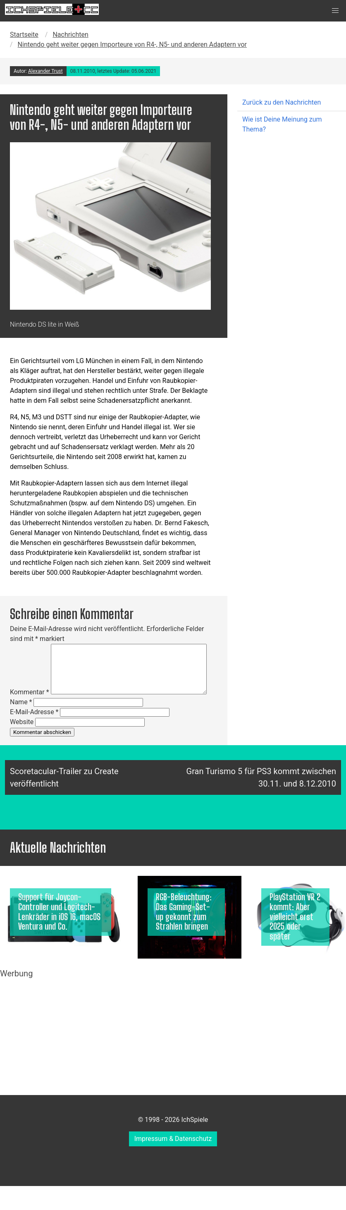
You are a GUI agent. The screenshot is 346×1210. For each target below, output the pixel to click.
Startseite (24, 34)
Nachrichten (70, 34)
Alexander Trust (45, 71)
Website (21, 722)
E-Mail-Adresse (34, 712)
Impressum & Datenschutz (173, 1139)
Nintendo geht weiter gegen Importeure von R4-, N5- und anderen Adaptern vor (132, 44)
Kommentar (29, 692)
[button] (335, 11)
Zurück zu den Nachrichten (281, 102)
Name (21, 702)
